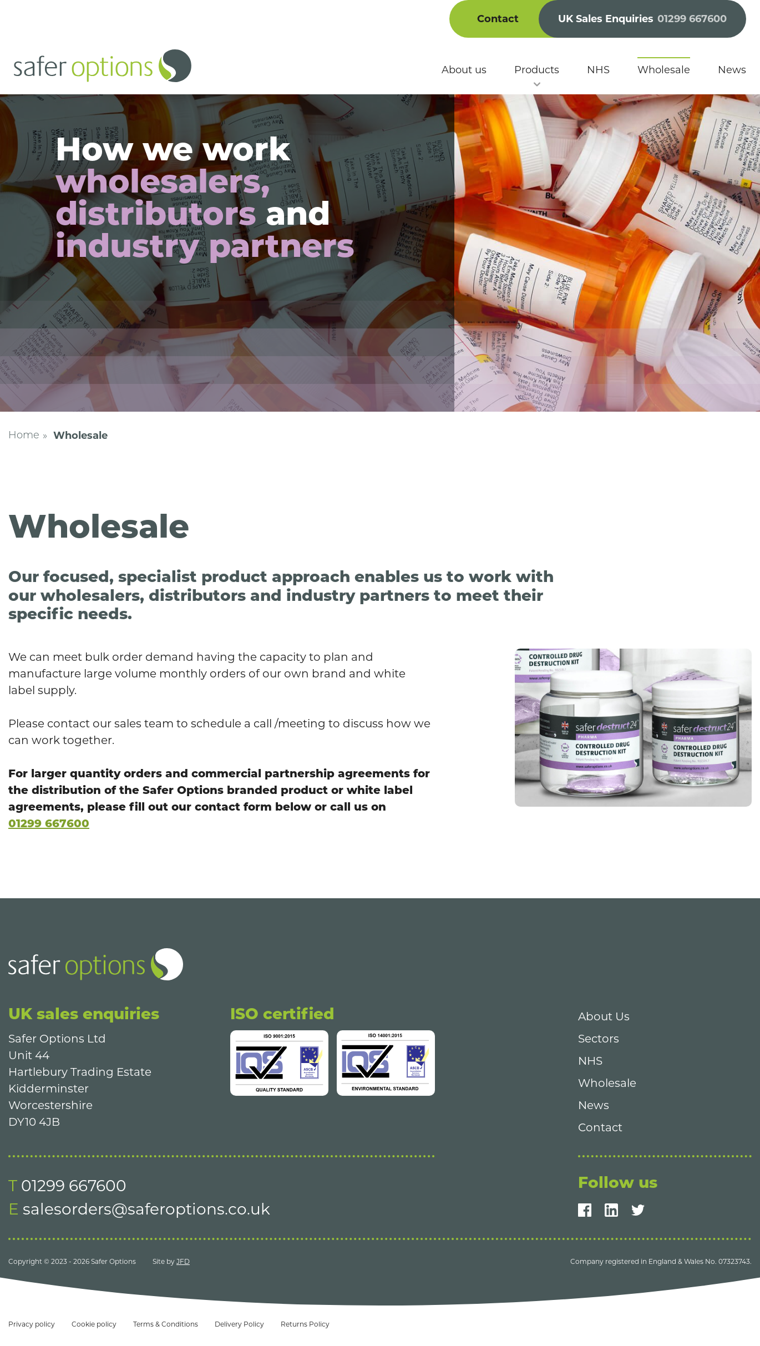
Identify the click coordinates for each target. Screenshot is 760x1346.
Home (23, 436)
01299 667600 (48, 823)
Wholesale (607, 1083)
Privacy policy (31, 1324)
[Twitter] (638, 1210)
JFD (183, 1261)
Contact (498, 19)
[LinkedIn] (611, 1210)
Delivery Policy (239, 1324)
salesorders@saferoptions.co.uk (146, 1209)
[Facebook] (585, 1210)
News (593, 1105)
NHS (590, 1060)
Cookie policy (94, 1324)
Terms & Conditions (165, 1324)
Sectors (598, 1038)
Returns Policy (305, 1324)
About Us (604, 1016)
